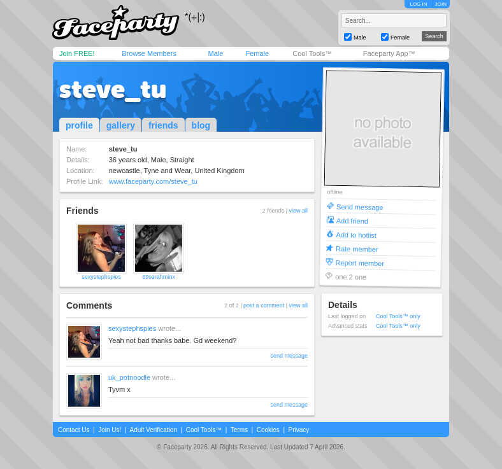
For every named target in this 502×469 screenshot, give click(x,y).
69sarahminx (158, 277)
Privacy (299, 429)
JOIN (441, 4)
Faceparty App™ (389, 53)
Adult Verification (153, 429)
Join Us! (109, 429)
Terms (239, 429)
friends (163, 125)
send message (289, 356)
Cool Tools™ (312, 53)
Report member (360, 262)
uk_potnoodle (129, 377)
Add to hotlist (356, 234)
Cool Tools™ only (398, 316)
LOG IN (418, 4)
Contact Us (73, 429)
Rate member (357, 248)
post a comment (263, 305)
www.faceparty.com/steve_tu (153, 181)
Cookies (268, 429)
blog (201, 125)
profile (79, 125)
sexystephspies (101, 277)
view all (298, 210)
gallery (120, 125)
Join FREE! (77, 53)
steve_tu (112, 89)
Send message (360, 206)
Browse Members (149, 53)
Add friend (352, 220)
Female (257, 53)
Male (215, 53)
